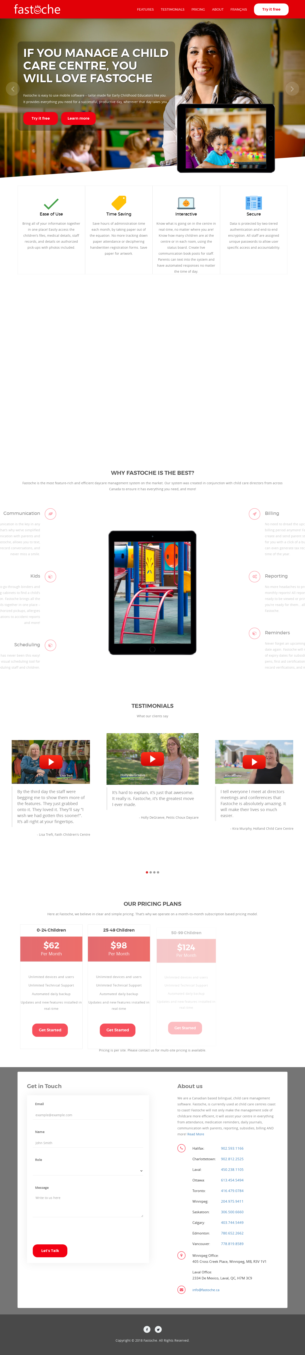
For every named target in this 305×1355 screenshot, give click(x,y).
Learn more (79, 118)
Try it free (271, 9)
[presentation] (68, 1235)
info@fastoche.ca (205, 1289)
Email (39, 1104)
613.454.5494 (232, 1180)
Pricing (198, 9)
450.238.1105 (232, 1169)
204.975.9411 (232, 1201)
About (218, 9)
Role (38, 1159)
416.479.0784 (232, 1190)
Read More (195, 1134)
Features (145, 9)
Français (238, 9)
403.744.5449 (232, 1222)
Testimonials (173, 9)
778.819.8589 (232, 1243)
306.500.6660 (232, 1212)
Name (40, 1132)
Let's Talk (50, 1251)
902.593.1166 (232, 1148)
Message (42, 1187)
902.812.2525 (232, 1159)
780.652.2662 (232, 1233)
